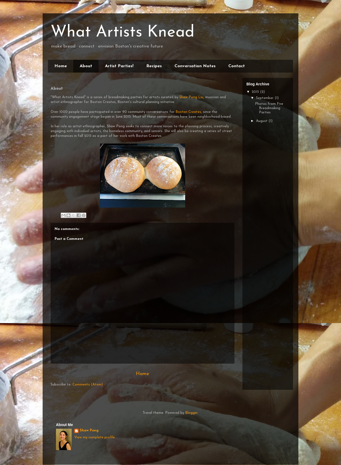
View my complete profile (94, 437)
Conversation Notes (195, 66)
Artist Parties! (119, 66)
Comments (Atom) (87, 384)
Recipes (154, 66)
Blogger (191, 413)
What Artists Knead (122, 33)
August (262, 121)
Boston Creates (188, 112)
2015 (256, 92)
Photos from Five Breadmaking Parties (269, 108)
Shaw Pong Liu (191, 97)
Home (60, 66)
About (86, 66)
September (265, 98)
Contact (236, 66)
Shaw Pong (89, 430)
